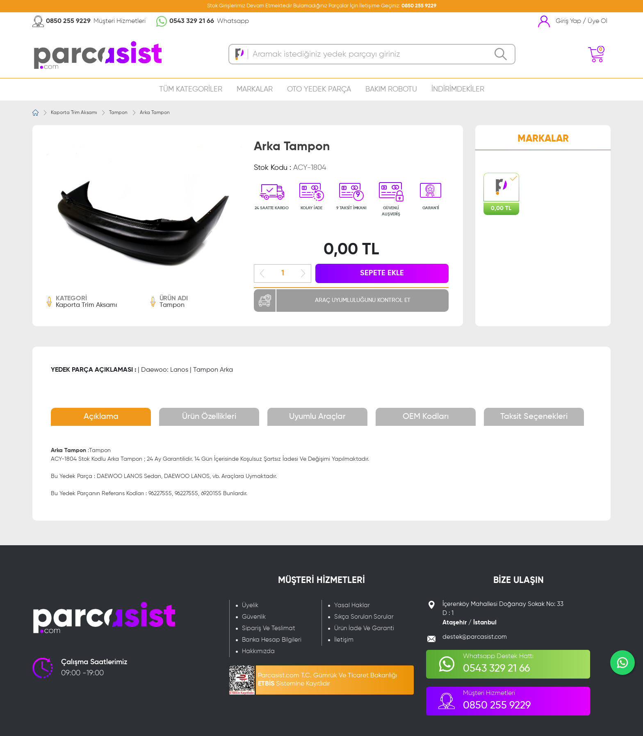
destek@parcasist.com (474, 637)
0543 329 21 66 (191, 21)
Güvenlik (254, 617)
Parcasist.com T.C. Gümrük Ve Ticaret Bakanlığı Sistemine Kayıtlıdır (327, 679)
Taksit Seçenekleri (534, 417)
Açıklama (101, 417)
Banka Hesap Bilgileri (271, 640)
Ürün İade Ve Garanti (364, 628)
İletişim (343, 640)
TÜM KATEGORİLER (190, 89)
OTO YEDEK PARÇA (319, 89)
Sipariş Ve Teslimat (268, 628)
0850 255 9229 (418, 6)
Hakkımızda (258, 651)
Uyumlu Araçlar (317, 417)
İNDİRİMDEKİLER (457, 89)
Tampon (118, 112)
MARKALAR (255, 89)
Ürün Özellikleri (209, 417)
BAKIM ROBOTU (391, 89)
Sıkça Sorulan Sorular (364, 617)
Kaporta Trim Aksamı (74, 112)
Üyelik (250, 605)
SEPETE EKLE (382, 273)
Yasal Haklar (352, 605)
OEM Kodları (426, 417)
